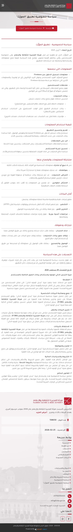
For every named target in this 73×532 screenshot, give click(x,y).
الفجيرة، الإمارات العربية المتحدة (52, 506)
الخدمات (67, 449)
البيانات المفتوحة (63, 458)
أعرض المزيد (41, 413)
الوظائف (67, 474)
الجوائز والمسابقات (63, 468)
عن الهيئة (66, 446)
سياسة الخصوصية (62, 480)
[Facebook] (68, 519)
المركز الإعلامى (64, 455)
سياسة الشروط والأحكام (60, 477)
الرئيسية (49, 28)
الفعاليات (66, 452)
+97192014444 (59, 496)
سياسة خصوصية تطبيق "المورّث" (57, 483)
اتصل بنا (67, 471)
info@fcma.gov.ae (58, 501)
